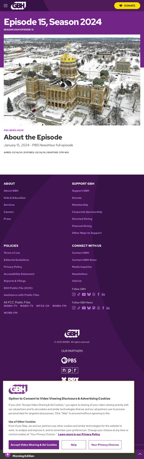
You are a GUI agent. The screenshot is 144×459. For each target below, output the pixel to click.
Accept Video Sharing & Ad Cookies (34, 444)
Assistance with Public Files (21, 295)
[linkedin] (104, 294)
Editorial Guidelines (16, 260)
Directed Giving (82, 218)
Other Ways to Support (86, 233)
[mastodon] (94, 308)
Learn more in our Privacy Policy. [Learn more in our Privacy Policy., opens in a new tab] (79, 434)
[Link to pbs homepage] (68, 360)
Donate (127, 5)
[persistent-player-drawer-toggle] (140, 454)
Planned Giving (82, 226)
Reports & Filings (15, 281)
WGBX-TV (26, 306)
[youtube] (84, 294)
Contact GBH (80, 252)
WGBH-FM (59, 306)
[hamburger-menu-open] (7, 5)
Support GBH (80, 190)
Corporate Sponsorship (87, 212)
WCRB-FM (10, 312)
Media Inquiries (82, 266)
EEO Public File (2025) (18, 288)
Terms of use (12, 252)
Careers (9, 212)
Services (9, 204)
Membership (80, 204)
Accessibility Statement (19, 274)
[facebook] (99, 294)
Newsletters (79, 274)
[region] (68, 417)
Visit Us (77, 281)
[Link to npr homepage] (69, 370)
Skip (74, 444)
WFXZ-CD (43, 306)
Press (7, 218)
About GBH (11, 190)
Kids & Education (15, 198)
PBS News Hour (13, 130)
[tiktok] (79, 294)
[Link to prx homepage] (70, 379)
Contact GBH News (84, 260)
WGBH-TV (10, 306)
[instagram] (74, 294)
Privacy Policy (13, 266)
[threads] (94, 294)
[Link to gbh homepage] (18, 5)
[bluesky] (89, 294)
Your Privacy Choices (105, 444)
